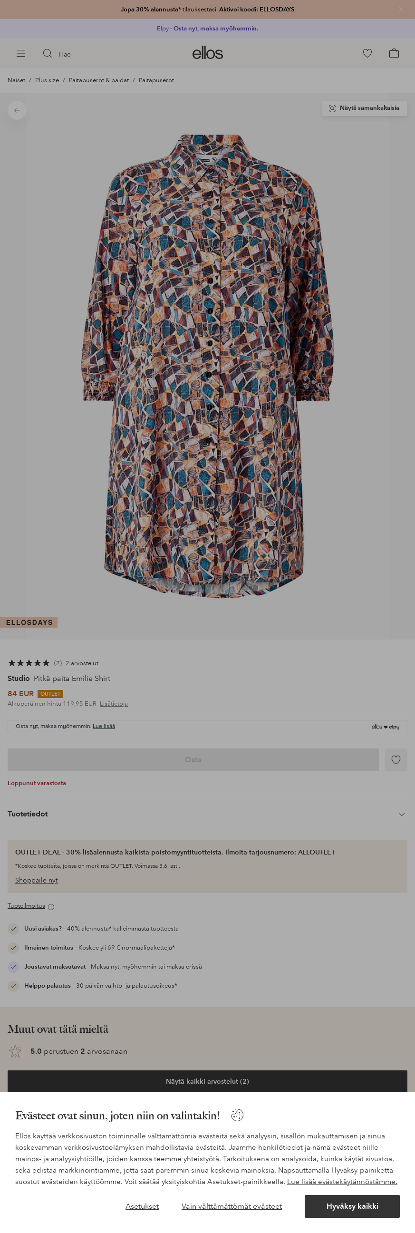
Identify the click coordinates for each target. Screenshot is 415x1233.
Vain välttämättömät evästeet (232, 1206)
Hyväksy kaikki (352, 1206)
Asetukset (142, 1206)
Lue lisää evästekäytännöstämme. (342, 1181)
